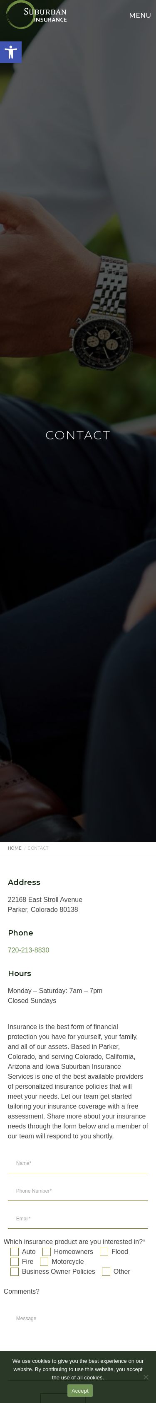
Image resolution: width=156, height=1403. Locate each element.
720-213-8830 (29, 950)
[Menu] (136, 14)
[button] (11, 52)
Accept (80, 1391)
